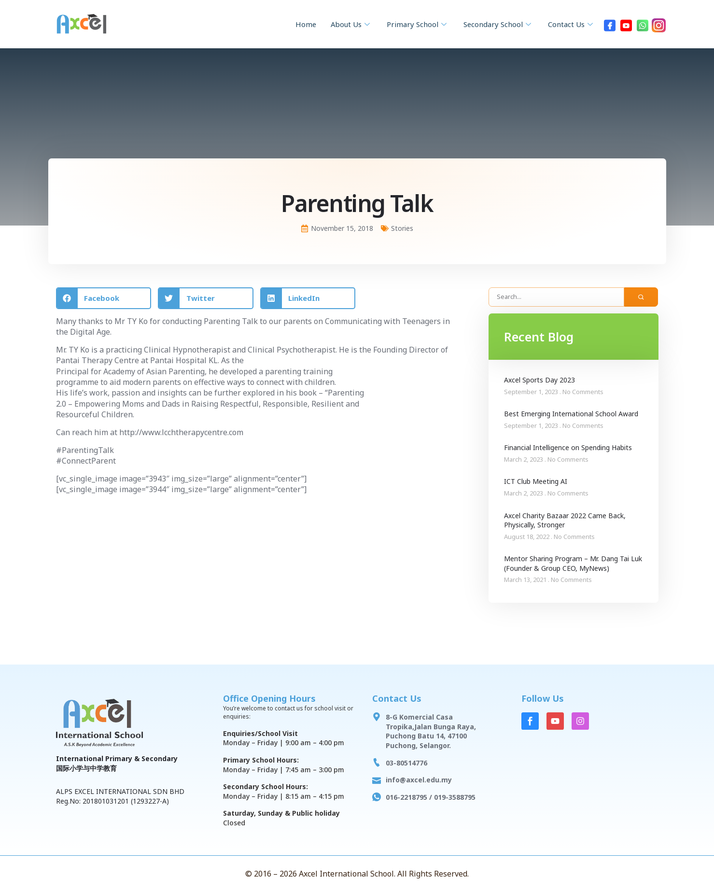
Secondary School (494, 24)
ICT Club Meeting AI (535, 481)
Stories (402, 228)
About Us (342, 24)
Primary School (410, 24)
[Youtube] (626, 24)
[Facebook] (609, 24)
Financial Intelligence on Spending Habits (568, 447)
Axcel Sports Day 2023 (539, 379)
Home (294, 24)
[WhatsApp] (642, 24)
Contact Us (570, 24)
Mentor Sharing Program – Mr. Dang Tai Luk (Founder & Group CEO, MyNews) (573, 563)
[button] (104, 298)
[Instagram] (659, 24)
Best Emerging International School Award (571, 413)
